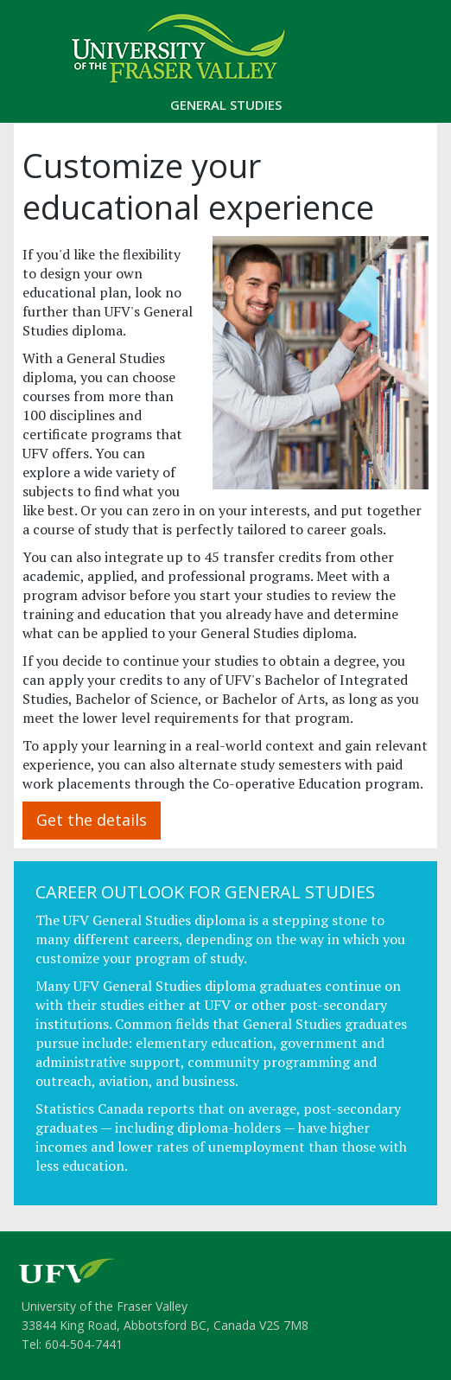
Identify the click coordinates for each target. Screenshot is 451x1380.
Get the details (91, 819)
